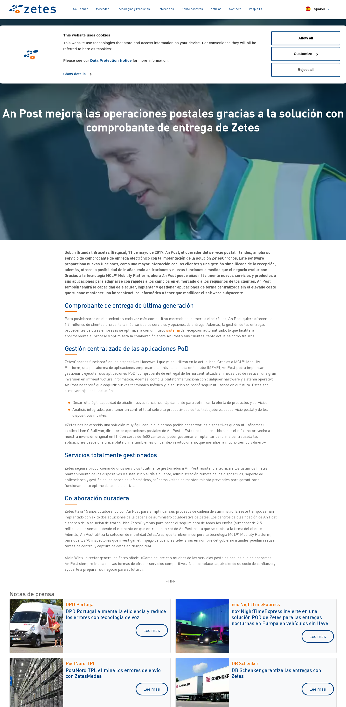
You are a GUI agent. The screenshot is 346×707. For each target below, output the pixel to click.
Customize (306, 28)
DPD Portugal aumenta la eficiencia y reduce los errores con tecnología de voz (116, 614)
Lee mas (152, 630)
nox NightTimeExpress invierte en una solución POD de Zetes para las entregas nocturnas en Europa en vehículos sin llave (280, 617)
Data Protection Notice (111, 35)
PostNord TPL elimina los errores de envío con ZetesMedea (113, 673)
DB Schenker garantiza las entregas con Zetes (276, 673)
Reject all (306, 44)
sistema (173, 330)
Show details (74, 48)
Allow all (305, 13)
